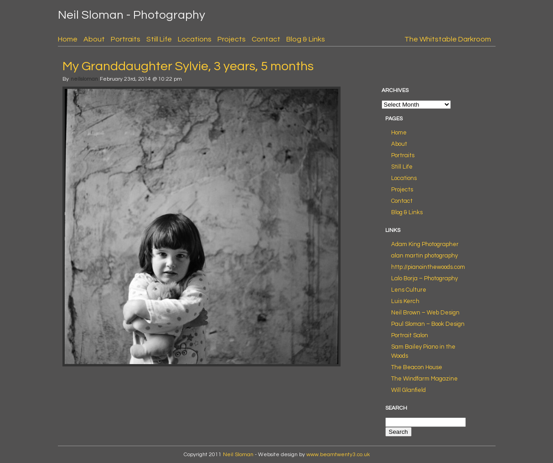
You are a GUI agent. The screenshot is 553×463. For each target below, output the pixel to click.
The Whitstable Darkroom (447, 39)
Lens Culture (408, 290)
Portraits (125, 39)
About (94, 39)
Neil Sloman (238, 455)
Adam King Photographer (425, 244)
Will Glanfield (408, 390)
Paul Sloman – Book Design (428, 324)
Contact (266, 39)
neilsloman (84, 79)
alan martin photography (424, 255)
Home (68, 39)
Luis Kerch (405, 301)
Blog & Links (305, 39)
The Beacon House (416, 367)
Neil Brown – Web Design (425, 312)
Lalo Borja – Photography (424, 278)
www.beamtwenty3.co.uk (338, 455)
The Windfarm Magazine (424, 379)
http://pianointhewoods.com (428, 267)
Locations (195, 39)
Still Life (159, 39)
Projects (231, 39)
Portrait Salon (409, 335)
